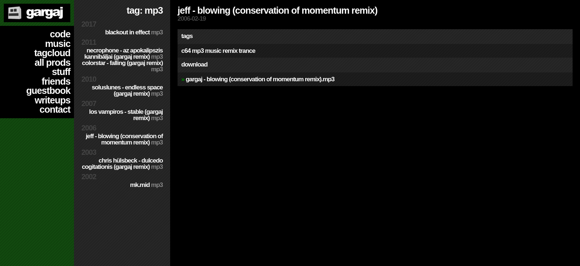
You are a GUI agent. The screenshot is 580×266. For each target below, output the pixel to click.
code (60, 34)
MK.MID (146, 184)
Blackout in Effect (134, 32)
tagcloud (52, 53)
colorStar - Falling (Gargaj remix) (122, 66)
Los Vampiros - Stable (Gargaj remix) (126, 115)
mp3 (198, 50)
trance (247, 50)
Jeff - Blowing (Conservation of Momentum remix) (124, 139)
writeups (52, 100)
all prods (52, 62)
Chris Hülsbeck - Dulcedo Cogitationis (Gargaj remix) (122, 163)
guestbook (48, 90)
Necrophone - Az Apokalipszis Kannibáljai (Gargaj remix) (123, 53)
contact (55, 109)
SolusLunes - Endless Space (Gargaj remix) (127, 90)
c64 (185, 50)
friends (56, 81)
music (57, 43)
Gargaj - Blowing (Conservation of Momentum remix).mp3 (260, 79)
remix (230, 50)
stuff (61, 71)
